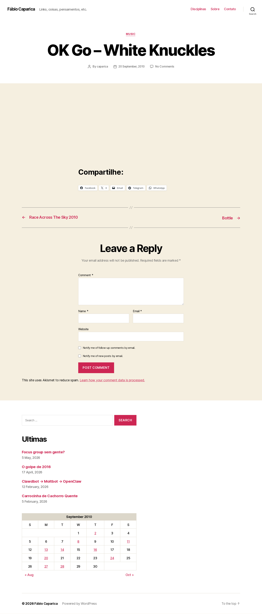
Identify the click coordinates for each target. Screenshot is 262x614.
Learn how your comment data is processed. (112, 380)
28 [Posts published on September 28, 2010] (63, 567)
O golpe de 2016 (37, 467)
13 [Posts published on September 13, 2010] (46, 550)
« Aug (29, 575)
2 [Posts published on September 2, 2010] (95, 533)
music (131, 34)
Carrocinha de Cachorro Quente (51, 496)
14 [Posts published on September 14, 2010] (62, 550)
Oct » (130, 575)
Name (83, 311)
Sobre (215, 9)
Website (83, 329)
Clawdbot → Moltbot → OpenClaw (52, 481)
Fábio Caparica (22, 9)
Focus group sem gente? (44, 452)
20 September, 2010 (132, 67)
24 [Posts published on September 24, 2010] (112, 558)
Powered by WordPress (80, 604)
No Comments (165, 67)
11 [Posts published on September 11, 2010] (128, 542)
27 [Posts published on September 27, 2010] (46, 567)
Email (137, 311)
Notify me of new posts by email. (103, 356)
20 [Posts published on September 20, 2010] (46, 558)
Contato (230, 9)
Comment (85, 275)
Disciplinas (198, 9)
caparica (101, 67)
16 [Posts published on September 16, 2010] (95, 550)
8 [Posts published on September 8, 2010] (79, 542)
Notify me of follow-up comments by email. (109, 348)
